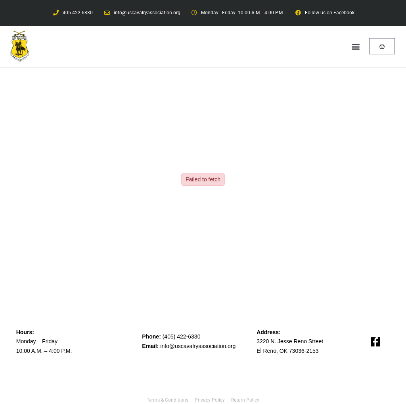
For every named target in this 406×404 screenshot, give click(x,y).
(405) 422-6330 (182, 336)
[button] (355, 46)
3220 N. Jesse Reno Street (290, 341)
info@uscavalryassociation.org (198, 346)
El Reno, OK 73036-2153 (287, 351)
